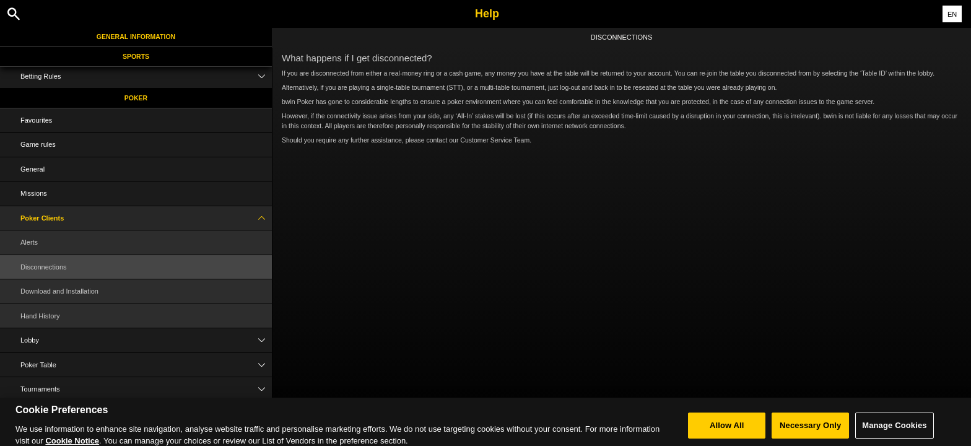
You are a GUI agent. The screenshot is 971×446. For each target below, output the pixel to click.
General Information (136, 36)
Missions (33, 193)
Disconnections (43, 267)
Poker (135, 98)
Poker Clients (146, 218)
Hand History (40, 316)
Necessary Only (810, 429)
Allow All (727, 429)
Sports (136, 56)
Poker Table (146, 365)
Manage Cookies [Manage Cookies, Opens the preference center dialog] (894, 429)
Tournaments (146, 389)
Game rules (38, 144)
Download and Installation (59, 291)
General (32, 169)
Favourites (36, 120)
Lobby (146, 340)
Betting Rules (146, 76)
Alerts (29, 242)
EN (952, 14)
